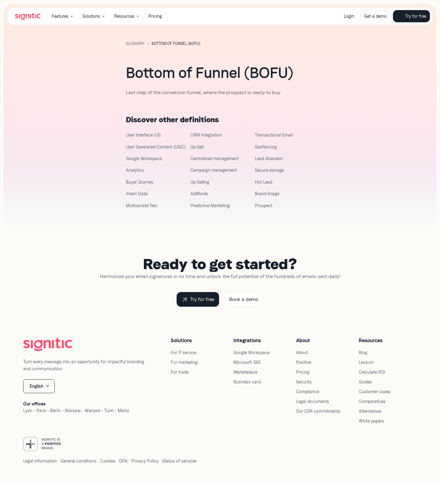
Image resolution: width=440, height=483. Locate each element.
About (302, 352)
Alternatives (370, 411)
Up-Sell (197, 147)
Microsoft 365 (247, 362)
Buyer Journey (139, 182)
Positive (303, 362)
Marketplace (245, 372)
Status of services (179, 461)
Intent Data (137, 193)
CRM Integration (206, 135)
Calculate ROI (372, 372)
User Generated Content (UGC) (155, 147)
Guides (365, 381)
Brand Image (267, 193)
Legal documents (312, 401)
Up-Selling (199, 182)
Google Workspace (144, 158)
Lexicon (366, 362)
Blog (363, 352)
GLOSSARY (135, 44)
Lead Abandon (269, 158)
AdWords (199, 193)
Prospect (263, 205)
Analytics (135, 170)
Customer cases (374, 391)
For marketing (184, 362)
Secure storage (269, 170)
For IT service (183, 352)
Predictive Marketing (210, 205)
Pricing (155, 16)
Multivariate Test (141, 205)
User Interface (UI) (143, 135)
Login (349, 16)
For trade (180, 372)
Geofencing (266, 147)
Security (304, 381)
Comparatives (372, 401)
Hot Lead (263, 182)
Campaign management (213, 170)
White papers (371, 421)
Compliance (307, 391)
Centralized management (214, 158)
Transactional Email (274, 135)
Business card (247, 381)
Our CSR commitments (318, 411)
